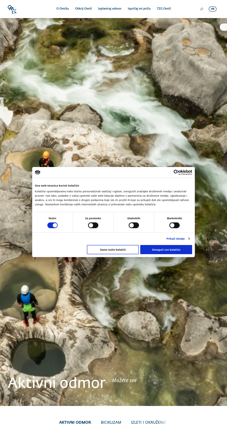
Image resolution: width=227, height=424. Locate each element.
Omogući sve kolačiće (166, 249)
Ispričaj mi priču (139, 9)
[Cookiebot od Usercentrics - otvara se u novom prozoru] (176, 172)
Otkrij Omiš (83, 9)
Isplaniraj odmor (109, 9)
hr (212, 9)
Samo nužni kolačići (113, 249)
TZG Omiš (163, 9)
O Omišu (63, 9)
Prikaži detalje (175, 238)
